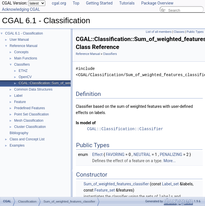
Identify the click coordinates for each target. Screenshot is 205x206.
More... (169, 160)
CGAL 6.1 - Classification (24, 33)
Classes (179, 32)
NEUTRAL (142, 154)
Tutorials (127, 3)
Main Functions (25, 58)
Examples (17, 145)
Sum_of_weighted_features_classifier (116, 184)
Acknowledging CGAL (21, 9)
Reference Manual (23, 46)
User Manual (19, 40)
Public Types (195, 32)
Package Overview (157, 3)
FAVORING (115, 154)
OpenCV (25, 77)
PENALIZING (171, 154)
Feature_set (104, 190)
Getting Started (99, 3)
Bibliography (19, 133)
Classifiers (22, 64)
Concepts (21, 52)
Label (18, 96)
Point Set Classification (31, 114)
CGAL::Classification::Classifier (125, 129)
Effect (97, 154)
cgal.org (59, 3)
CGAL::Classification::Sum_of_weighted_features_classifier (63, 83)
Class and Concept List (27, 139)
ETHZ (23, 71)
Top (76, 3)
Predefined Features (29, 108)
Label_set (170, 184)
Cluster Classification (30, 127)
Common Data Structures (33, 89)
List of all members (159, 32)
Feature (20, 102)
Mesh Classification (28, 121)
